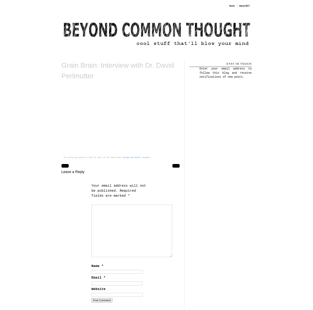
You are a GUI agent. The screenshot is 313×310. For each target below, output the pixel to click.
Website (99, 289)
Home (232, 6)
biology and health (131, 157)
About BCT (244, 6)
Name (98, 266)
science (145, 157)
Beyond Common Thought (82, 4)
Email (99, 277)
